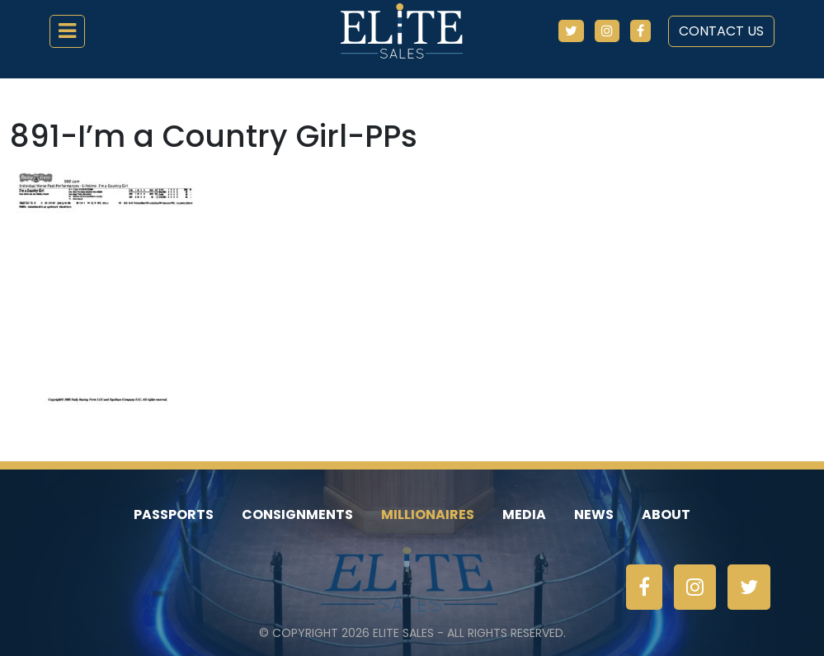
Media (524, 514)
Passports (174, 514)
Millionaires (427, 514)
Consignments (297, 514)
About (666, 514)
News (594, 514)
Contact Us (721, 30)
